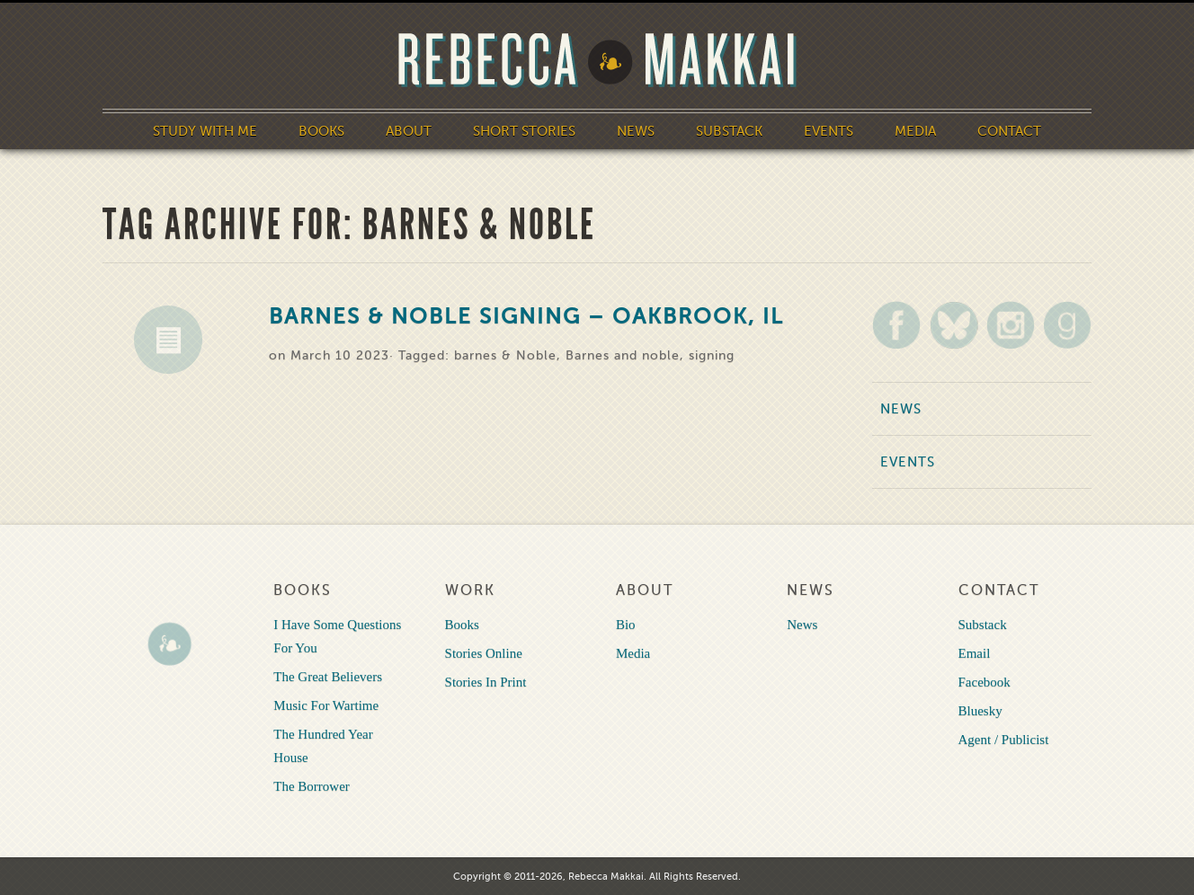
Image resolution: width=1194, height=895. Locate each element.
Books (321, 131)
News (636, 131)
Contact (1009, 131)
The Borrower (311, 786)
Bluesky (980, 711)
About (409, 131)
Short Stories (524, 131)
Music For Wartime (326, 705)
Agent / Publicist (1003, 739)
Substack (729, 131)
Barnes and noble (623, 355)
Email (974, 653)
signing (712, 355)
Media (915, 131)
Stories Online (483, 653)
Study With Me (205, 131)
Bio (626, 624)
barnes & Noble (505, 355)
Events (828, 131)
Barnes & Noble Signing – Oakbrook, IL (526, 317)
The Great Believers (327, 676)
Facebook (984, 682)
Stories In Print (486, 682)
